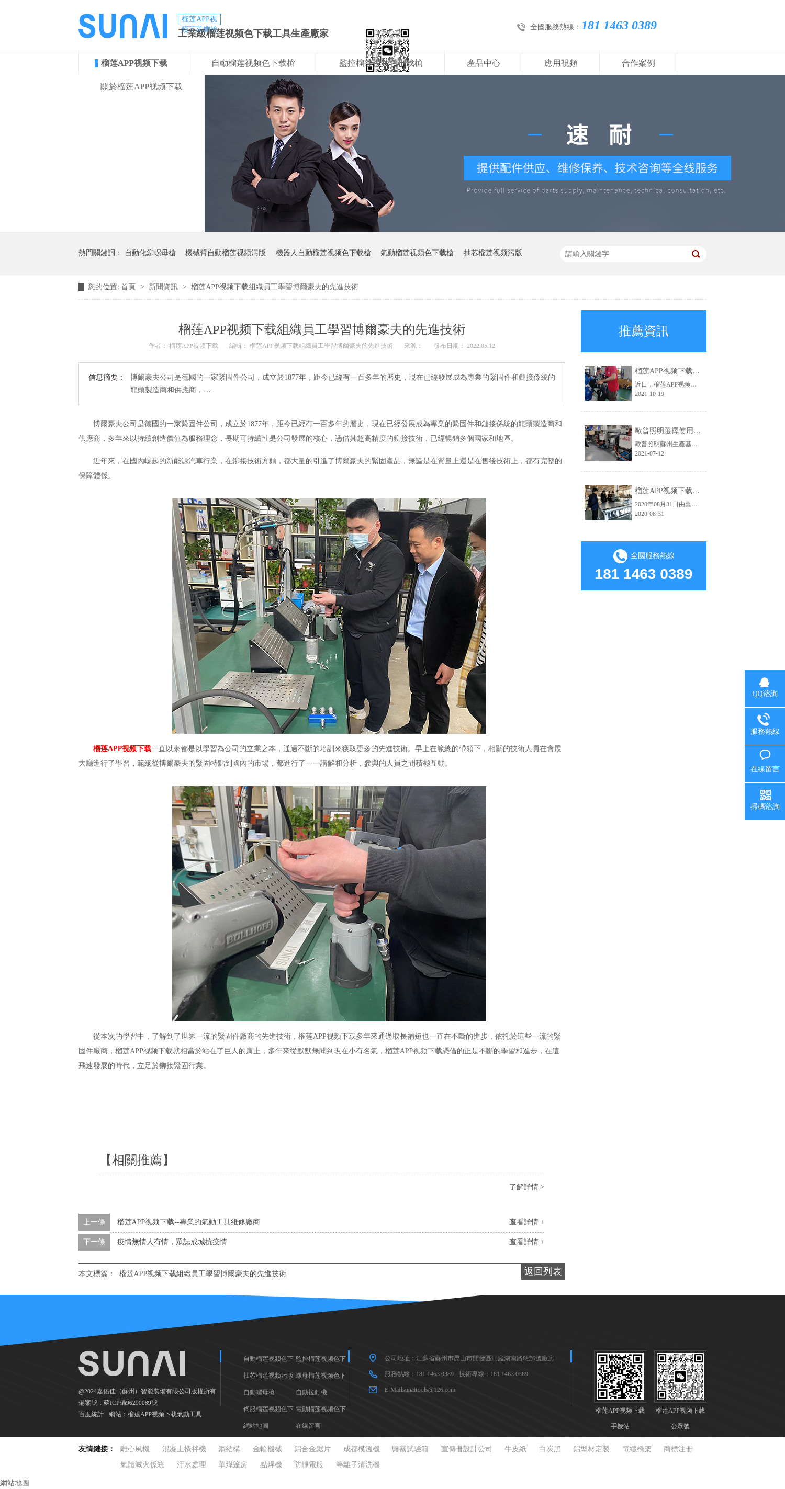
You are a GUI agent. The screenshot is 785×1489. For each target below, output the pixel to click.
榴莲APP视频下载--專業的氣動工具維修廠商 (188, 1222)
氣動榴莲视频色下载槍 (417, 253)
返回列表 (543, 1271)
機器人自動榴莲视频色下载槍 (323, 253)
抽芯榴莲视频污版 (493, 253)
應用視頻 (561, 63)
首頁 (129, 287)
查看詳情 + (526, 1222)
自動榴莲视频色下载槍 (253, 63)
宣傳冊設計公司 (466, 1449)
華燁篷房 (233, 1465)
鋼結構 (229, 1449)
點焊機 (271, 1465)
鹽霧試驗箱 (410, 1449)
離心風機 (135, 1449)
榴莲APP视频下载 (134, 63)
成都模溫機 (361, 1449)
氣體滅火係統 (142, 1465)
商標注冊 (678, 1449)
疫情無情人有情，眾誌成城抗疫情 (172, 1242)
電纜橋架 (637, 1449)
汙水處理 (191, 1465)
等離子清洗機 (358, 1465)
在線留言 (308, 1425)
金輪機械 (267, 1449)
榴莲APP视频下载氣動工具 (165, 1414)
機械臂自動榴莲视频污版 (225, 253)
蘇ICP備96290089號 (131, 1402)
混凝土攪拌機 (184, 1449)
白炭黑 (550, 1449)
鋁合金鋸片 (312, 1449)
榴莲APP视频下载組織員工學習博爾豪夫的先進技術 (274, 287)
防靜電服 (308, 1465)
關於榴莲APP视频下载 (141, 86)
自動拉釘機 (311, 1392)
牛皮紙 (515, 1449)
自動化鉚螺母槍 (150, 253)
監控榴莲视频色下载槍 (381, 63)
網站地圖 (255, 1425)
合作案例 (638, 63)
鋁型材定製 (591, 1449)
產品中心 (483, 63)
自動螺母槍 (259, 1392)
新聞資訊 (164, 287)
